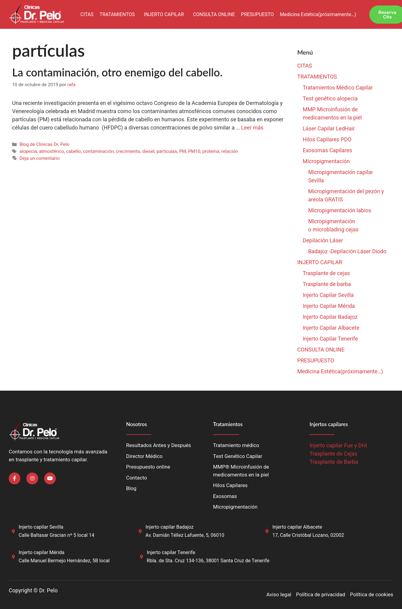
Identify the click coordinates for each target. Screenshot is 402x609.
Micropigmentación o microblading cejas (333, 225)
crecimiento (128, 151)
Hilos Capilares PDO (327, 140)
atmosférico (51, 151)
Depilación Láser (323, 241)
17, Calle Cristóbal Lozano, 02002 (308, 535)
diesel (148, 151)
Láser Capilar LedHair (329, 129)
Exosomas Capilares (327, 150)
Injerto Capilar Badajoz (330, 317)
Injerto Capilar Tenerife (330, 339)
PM (182, 151)
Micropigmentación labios (339, 211)
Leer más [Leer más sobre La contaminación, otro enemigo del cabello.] (252, 128)
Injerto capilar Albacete (297, 527)
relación (229, 151)
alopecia (28, 151)
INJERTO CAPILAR (164, 14)
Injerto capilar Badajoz (170, 527)
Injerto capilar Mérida (41, 552)
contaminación (98, 151)
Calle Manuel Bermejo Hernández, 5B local (64, 560)
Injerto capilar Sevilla (41, 527)
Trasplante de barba (327, 284)
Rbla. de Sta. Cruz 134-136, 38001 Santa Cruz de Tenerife (208, 560)
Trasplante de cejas (326, 273)
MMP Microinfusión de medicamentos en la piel (332, 114)
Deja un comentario (39, 158)
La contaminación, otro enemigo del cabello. (117, 72)
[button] (119, 15)
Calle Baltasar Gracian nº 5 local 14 (56, 535)
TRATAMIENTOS (117, 14)
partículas (167, 151)
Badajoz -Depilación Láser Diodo (347, 251)
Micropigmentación (326, 161)
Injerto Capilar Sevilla (328, 295)
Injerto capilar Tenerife (171, 552)
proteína (211, 151)
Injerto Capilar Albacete (331, 328)
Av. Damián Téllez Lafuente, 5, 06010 (185, 535)
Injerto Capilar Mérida (329, 306)
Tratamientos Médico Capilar (338, 88)
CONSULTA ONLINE (214, 14)
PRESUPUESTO (257, 14)
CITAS (86, 14)
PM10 (194, 151)
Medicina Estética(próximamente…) (318, 14)
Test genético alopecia (330, 99)
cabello (73, 151)
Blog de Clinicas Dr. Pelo (44, 144)
